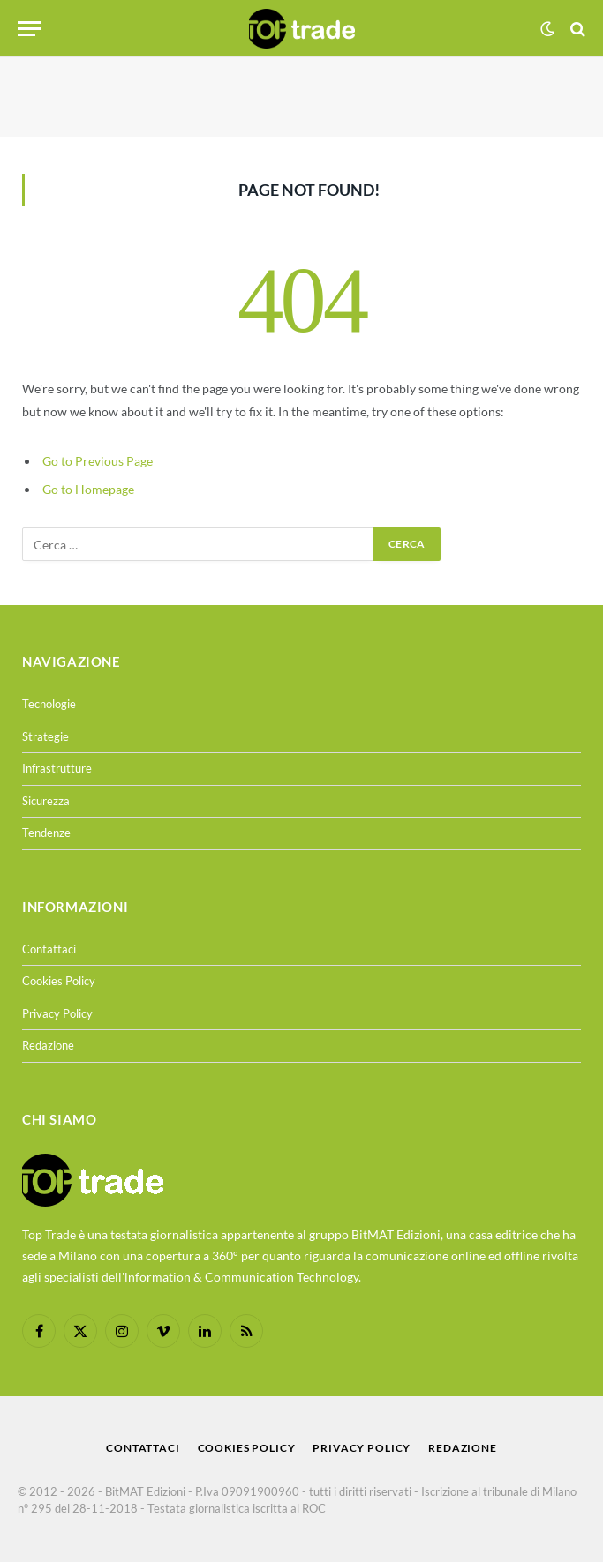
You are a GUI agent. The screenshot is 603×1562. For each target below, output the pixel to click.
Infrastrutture (57, 768)
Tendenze (46, 833)
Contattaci (49, 949)
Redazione (48, 1045)
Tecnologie (49, 704)
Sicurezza (46, 801)
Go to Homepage (88, 489)
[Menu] (29, 29)
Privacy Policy (57, 1013)
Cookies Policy (58, 981)
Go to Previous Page (97, 460)
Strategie (45, 736)
